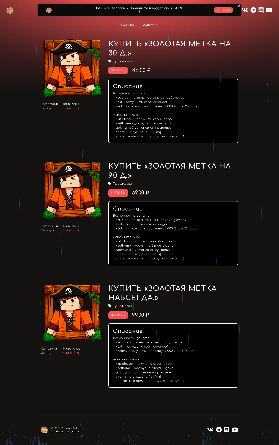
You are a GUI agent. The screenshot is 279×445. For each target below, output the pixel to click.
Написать (223, 10)
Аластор (150, 25)
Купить (118, 70)
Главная (127, 25)
